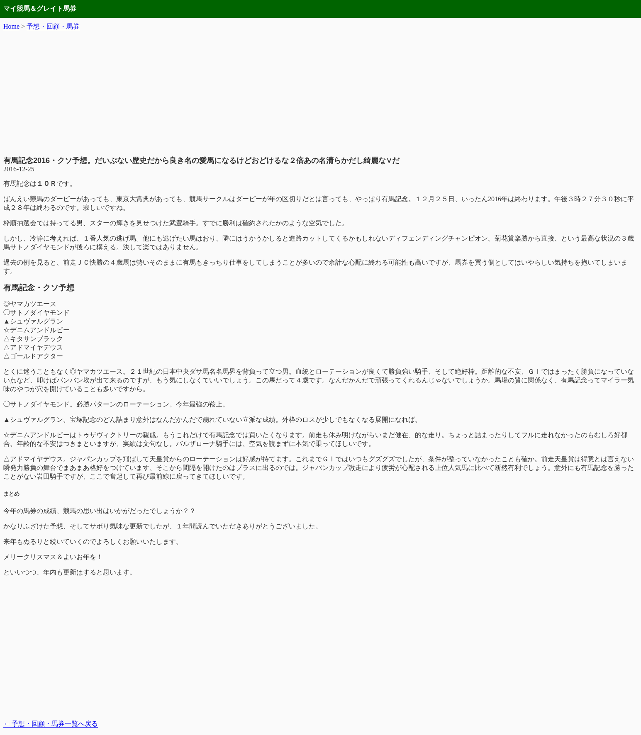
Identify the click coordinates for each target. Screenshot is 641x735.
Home (11, 26)
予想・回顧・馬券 (53, 26)
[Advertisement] (321, 93)
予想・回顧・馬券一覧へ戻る (50, 723)
